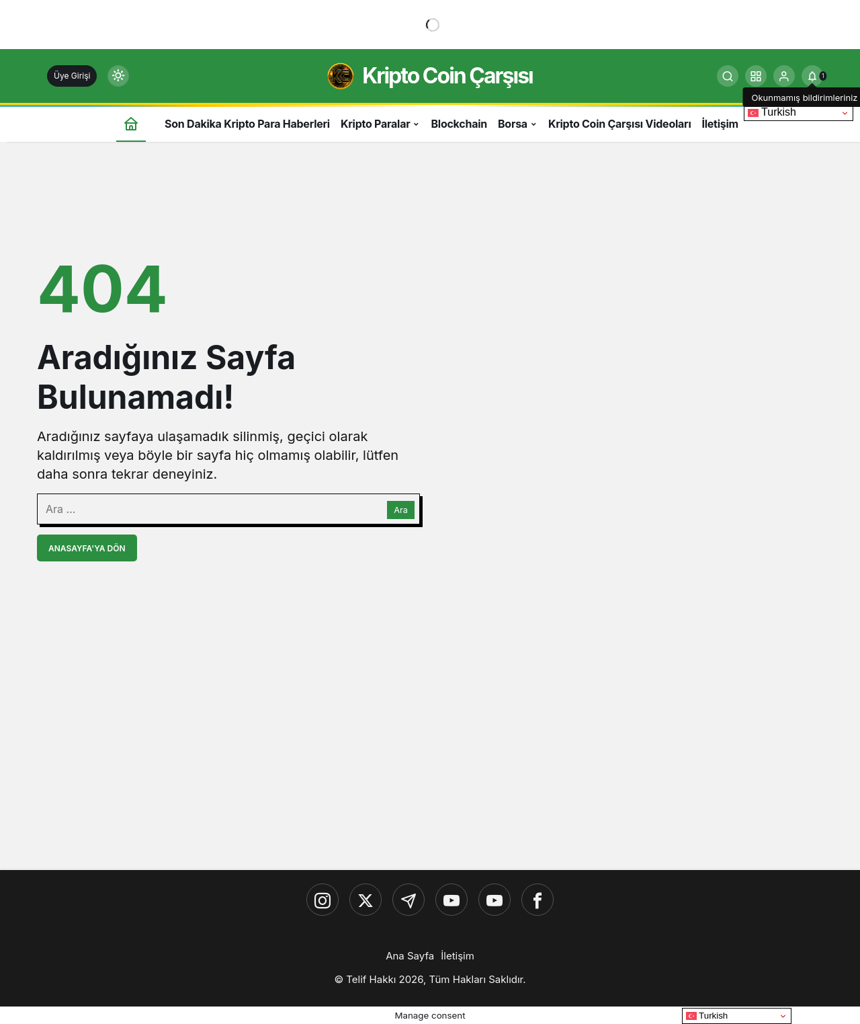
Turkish (772, 112)
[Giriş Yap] (784, 76)
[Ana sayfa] (131, 123)
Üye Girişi (72, 76)
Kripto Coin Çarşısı (447, 76)
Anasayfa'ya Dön (87, 548)
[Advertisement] (430, 763)
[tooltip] (812, 76)
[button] (756, 76)
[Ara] (727, 76)
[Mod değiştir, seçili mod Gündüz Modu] (118, 76)
